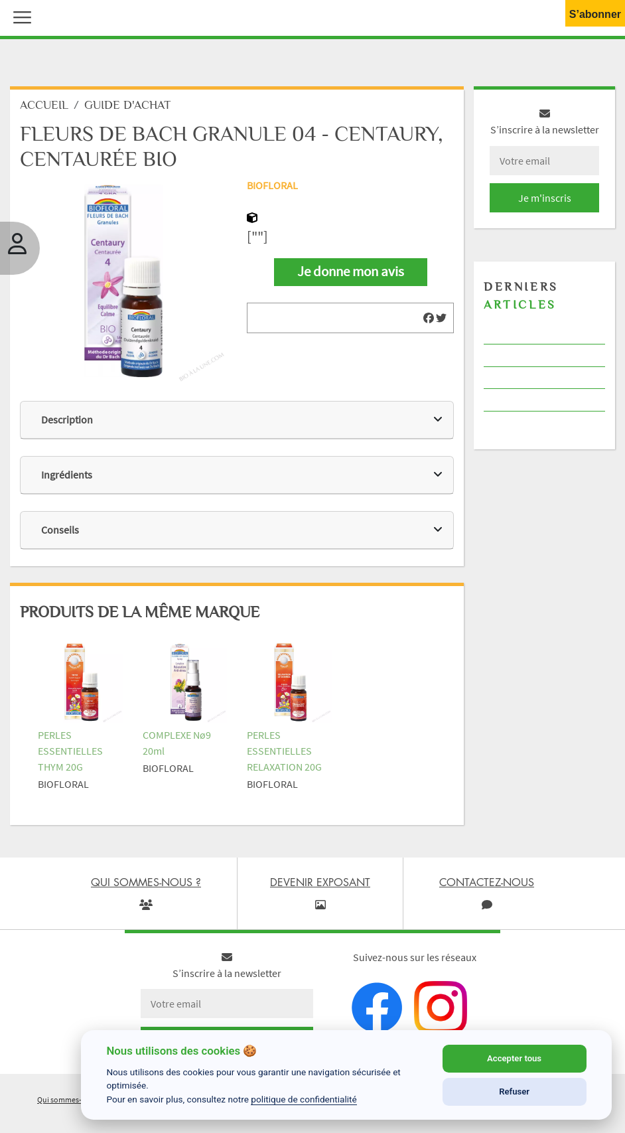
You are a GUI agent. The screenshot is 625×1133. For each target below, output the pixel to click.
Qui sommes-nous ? (70, 1099)
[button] (19, 16)
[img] (428, 318)
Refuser (514, 1091)
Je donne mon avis (350, 271)
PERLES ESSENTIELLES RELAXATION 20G (284, 750)
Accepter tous (514, 1058)
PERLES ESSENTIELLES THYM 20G (70, 750)
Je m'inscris (544, 197)
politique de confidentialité (304, 1099)
